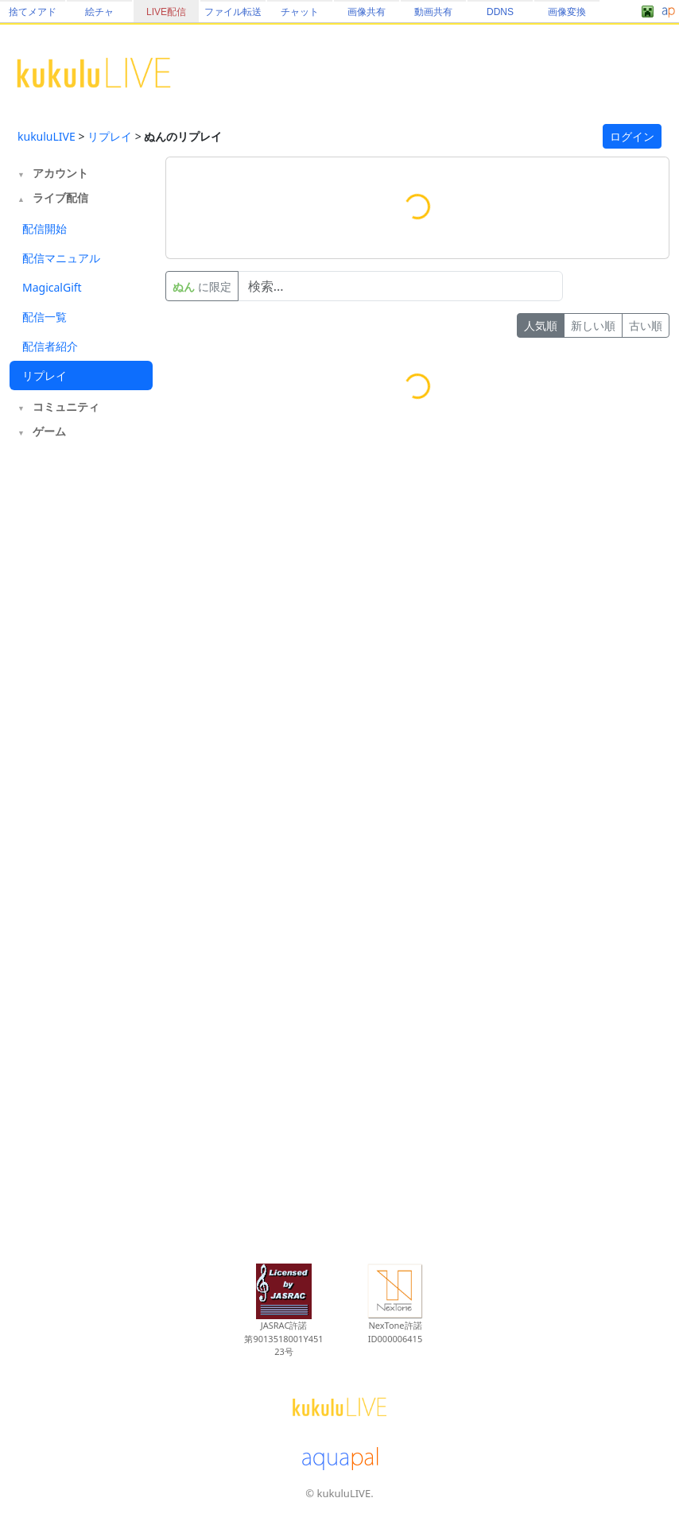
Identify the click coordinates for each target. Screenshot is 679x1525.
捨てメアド (32, 11)
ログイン (632, 136)
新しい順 (593, 325)
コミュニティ (66, 406)
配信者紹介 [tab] (50, 346)
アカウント (60, 172)
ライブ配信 (60, 197)
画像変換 (567, 11)
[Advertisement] (81, 705)
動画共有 (433, 11)
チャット (300, 11)
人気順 (540, 325)
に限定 (202, 286)
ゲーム (49, 431)
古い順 (645, 325)
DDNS (500, 11)
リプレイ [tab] (44, 375)
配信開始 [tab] (44, 228)
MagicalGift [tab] (52, 287)
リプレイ (109, 136)
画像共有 (366, 11)
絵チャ (99, 11)
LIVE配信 (166, 11)
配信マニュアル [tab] (61, 257)
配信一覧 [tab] (44, 316)
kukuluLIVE (46, 136)
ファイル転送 (233, 11)
